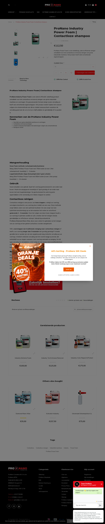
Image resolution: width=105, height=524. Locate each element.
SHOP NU (69, 269)
